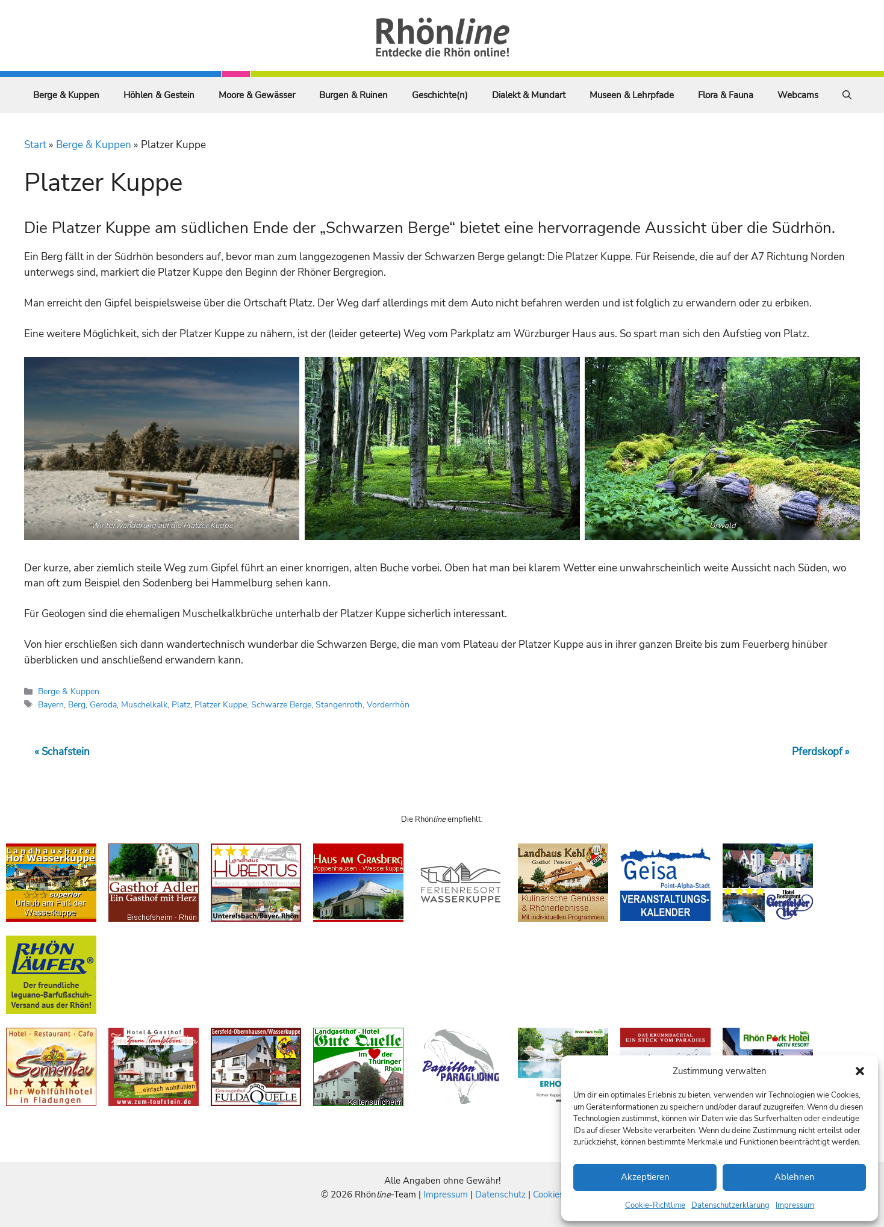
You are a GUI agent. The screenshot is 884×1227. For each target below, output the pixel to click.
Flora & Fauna (725, 95)
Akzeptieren (645, 1177)
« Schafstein (62, 752)
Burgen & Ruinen (353, 95)
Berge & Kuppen (66, 95)
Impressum (795, 1205)
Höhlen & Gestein (159, 95)
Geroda (103, 704)
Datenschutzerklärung (730, 1205)
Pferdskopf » (821, 752)
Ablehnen (794, 1177)
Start (35, 145)
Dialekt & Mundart (528, 95)
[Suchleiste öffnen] (847, 95)
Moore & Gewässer (257, 95)
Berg (77, 704)
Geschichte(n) (440, 95)
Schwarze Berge (281, 704)
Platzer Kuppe (221, 704)
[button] (860, 1071)
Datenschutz (500, 1194)
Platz (181, 704)
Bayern (51, 704)
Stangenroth (339, 704)
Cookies (548, 1194)
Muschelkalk (144, 704)
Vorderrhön (388, 704)
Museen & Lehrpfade (632, 95)
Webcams (797, 95)
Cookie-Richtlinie (655, 1205)
